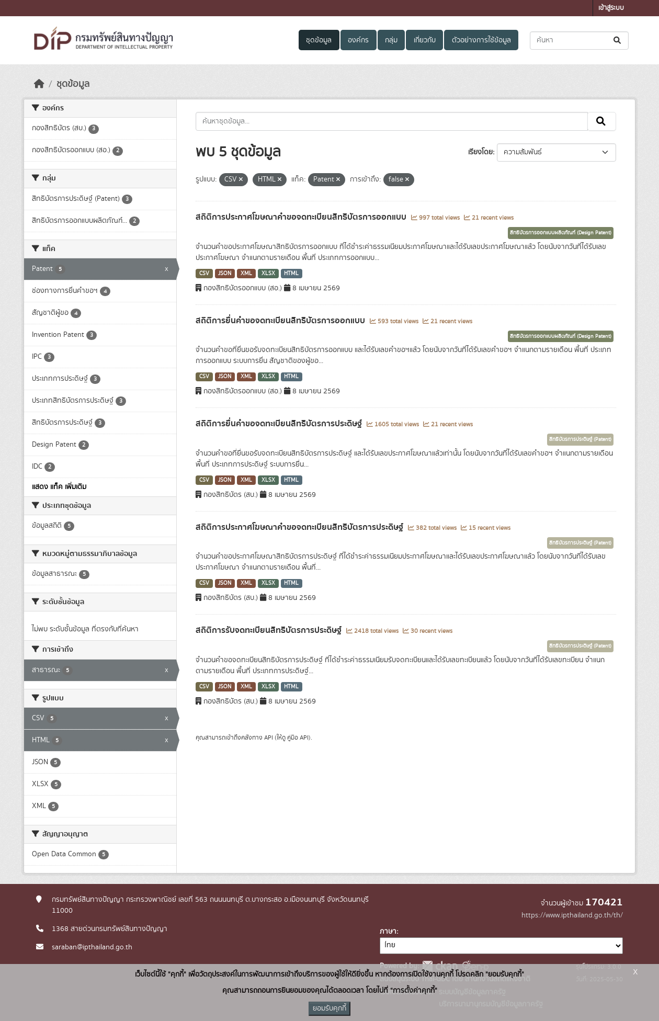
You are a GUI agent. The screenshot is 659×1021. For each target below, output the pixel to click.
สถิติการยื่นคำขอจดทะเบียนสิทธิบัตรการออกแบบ (281, 320)
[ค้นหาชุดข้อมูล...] (579, 40)
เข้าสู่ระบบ (611, 8)
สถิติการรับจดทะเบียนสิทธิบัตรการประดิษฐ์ (270, 630)
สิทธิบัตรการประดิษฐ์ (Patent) (580, 439)
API (268, 737)
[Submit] (618, 40)
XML (246, 273)
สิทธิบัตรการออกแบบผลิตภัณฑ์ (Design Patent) (560, 232)
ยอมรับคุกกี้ (329, 1008)
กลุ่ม (391, 40)
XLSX (268, 273)
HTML (291, 273)
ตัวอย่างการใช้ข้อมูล (481, 40)
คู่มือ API (298, 737)
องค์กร (358, 40)
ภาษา (388, 931)
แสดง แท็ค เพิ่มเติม (59, 487)
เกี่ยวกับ (425, 40)
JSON (224, 273)
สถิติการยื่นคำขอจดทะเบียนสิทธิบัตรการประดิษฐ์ (280, 423)
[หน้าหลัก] (39, 84)
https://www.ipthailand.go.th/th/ (572, 915)
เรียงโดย (480, 152)
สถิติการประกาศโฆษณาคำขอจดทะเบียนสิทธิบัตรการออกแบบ (302, 217)
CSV (204, 273)
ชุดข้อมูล (319, 40)
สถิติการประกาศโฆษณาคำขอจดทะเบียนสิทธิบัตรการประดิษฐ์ (300, 527)
